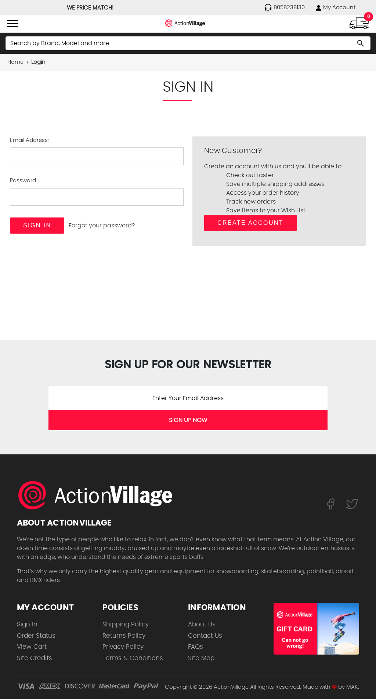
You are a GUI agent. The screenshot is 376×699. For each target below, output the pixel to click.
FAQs (195, 647)
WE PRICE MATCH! (90, 8)
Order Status (36, 636)
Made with (320, 687)
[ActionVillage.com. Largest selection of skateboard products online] (99, 495)
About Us (202, 624)
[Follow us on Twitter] (352, 503)
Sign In (27, 624)
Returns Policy (123, 636)
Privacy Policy (123, 647)
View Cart (32, 647)
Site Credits (34, 658)
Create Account (250, 223)
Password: (23, 180)
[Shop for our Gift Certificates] (316, 629)
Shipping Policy (125, 624)
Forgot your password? (102, 225)
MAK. (352, 687)
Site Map (201, 658)
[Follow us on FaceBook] (330, 503)
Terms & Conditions (132, 658)
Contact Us (205, 636)
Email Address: (29, 140)
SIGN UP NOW (188, 420)
